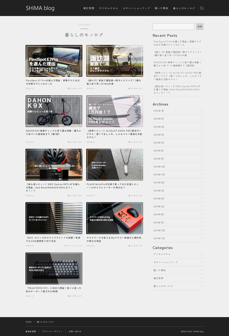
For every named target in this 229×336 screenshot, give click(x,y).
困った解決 (162, 8)
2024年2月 (159, 214)
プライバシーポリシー (52, 331)
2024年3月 (159, 206)
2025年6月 (159, 134)
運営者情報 (30, 331)
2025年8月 (159, 126)
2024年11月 (159, 174)
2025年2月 (159, 150)
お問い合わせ (75, 331)
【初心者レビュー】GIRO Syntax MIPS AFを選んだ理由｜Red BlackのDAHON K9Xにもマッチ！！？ (177, 89)
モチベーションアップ (136, 8)
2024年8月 (159, 182)
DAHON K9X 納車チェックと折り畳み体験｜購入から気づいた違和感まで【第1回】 (178, 64)
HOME (29, 321)
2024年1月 (159, 222)
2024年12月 (159, 166)
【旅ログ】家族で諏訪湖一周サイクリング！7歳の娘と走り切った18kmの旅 (178, 53)
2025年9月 (159, 118)
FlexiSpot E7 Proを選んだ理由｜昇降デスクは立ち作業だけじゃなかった (178, 43)
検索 (200, 26)
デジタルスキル (108, 8)
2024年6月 (159, 190)
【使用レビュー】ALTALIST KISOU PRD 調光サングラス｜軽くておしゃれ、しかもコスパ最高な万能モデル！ (178, 76)
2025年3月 (159, 142)
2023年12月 (159, 230)
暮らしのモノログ (184, 8)
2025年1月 (159, 158)
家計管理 (88, 8)
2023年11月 (159, 238)
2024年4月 (159, 198)
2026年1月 (159, 110)
